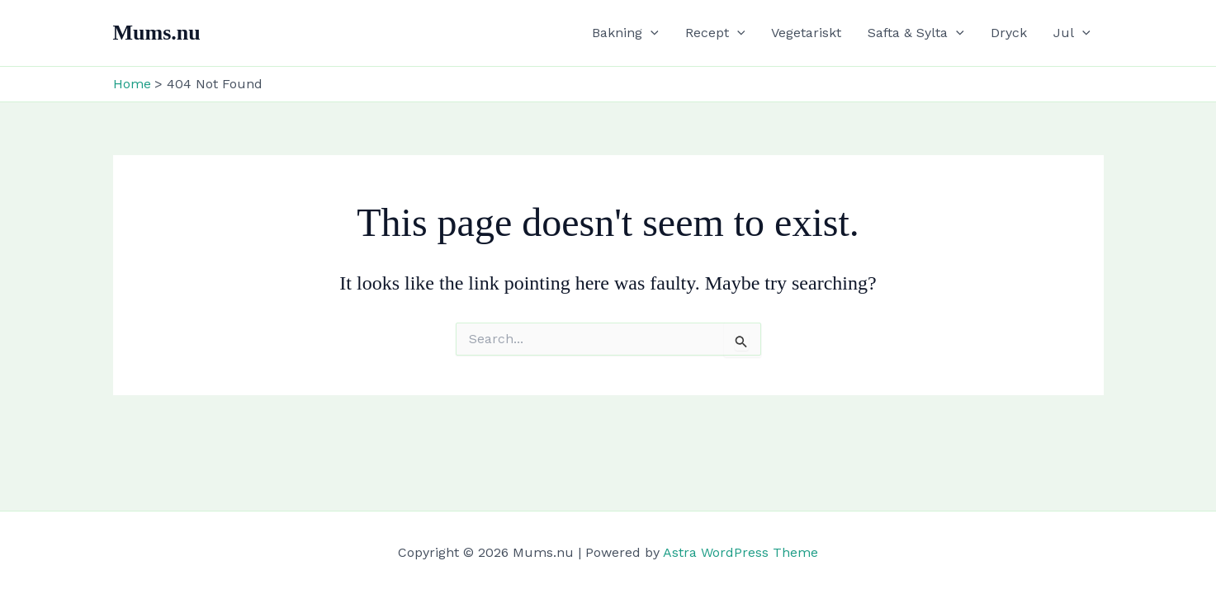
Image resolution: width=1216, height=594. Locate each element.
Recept (715, 33)
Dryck (1009, 32)
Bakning (625, 33)
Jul (1072, 33)
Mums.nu (157, 33)
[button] (650, 33)
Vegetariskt (806, 32)
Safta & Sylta (916, 33)
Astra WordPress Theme (740, 552)
